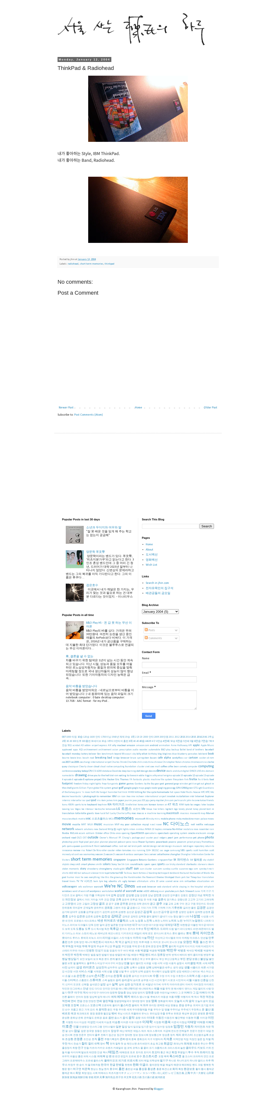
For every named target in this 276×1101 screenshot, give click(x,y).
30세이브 (96, 741)
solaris (107, 864)
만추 (70, 942)
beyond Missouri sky (125, 754)
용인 (109, 1010)
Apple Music (207, 745)
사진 (65, 967)
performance (185, 838)
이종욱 (166, 1022)
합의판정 (154, 1065)
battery (84, 754)
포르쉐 (132, 1056)
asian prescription (122, 750)
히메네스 (103, 1073)
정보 (135, 1035)
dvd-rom (114, 775)
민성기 (99, 950)
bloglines (167, 754)
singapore (119, 859)
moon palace (200, 819)
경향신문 (182, 900)
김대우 (73, 912)
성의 (173, 971)
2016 (199, 737)
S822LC (155, 850)
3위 (131, 741)
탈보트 (85, 1052)
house (196, 792)
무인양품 (127, 946)
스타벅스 (73, 980)
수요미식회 (146, 976)
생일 (181, 968)
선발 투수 (124, 972)
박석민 (190, 951)
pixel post (89, 842)
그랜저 (117, 908)
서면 (75, 972)
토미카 (147, 1052)
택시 (105, 1052)
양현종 (149, 992)
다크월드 (83, 925)
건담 (112, 899)
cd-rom (210, 758)
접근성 (112, 1035)
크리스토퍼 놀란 (176, 1048)
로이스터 (159, 934)
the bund (184, 873)
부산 (161, 959)
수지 (167, 976)
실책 (115, 984)
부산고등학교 (172, 959)
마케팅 (185, 938)
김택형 (142, 917)
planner (104, 842)
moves (210, 819)
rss (134, 850)
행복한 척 (209, 1065)
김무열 (90, 912)
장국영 (90, 1031)
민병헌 (90, 950)
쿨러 (145, 1048)
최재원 (188, 1044)
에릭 (114, 997)
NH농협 (112, 829)
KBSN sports (74, 805)
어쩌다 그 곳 (177, 993)
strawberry (92, 869)
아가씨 (157, 985)
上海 (187, 1073)
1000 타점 (71, 737)
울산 (208, 1009)
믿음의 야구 (116, 951)
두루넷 (139, 929)
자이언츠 (199, 1027)
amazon (131, 745)
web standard (164, 887)
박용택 (207, 951)
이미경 (203, 1018)
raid (121, 846)
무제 (134, 946)
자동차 (189, 1026)
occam (82, 833)
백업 (142, 955)
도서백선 (152, 554)
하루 (208, 1061)
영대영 (135, 1001)
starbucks (191, 864)
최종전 (196, 1044)
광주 (159, 903)
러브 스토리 (82, 934)
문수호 (141, 946)
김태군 (116, 916)
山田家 (210, 1073)
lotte (77, 813)
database (107, 771)
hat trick (122, 792)
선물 (109, 972)
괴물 (165, 904)
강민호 (157, 895)
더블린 (194, 925)
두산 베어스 (151, 929)
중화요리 (142, 1039)
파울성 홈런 (76, 1056)
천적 (112, 1044)
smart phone (88, 864)
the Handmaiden (132, 877)
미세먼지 (206, 946)
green (190, 788)
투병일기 (183, 1052)
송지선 (135, 976)
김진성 (105, 916)
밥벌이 (105, 955)
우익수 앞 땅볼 (161, 1010)
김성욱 (147, 912)
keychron (102, 805)
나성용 (204, 917)
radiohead (73, 264)
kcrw (83, 805)
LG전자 (136, 809)
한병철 (120, 1065)
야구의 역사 (81, 992)
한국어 (105, 1065)
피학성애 (154, 1061)
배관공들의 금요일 (158, 593)
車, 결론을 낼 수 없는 (79, 656)
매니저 (88, 942)
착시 (70, 1044)
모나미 (165, 942)
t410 (71, 873)
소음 (73, 976)
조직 (94, 1039)
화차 (175, 1069)
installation (182, 796)
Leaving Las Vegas (71, 809)
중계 (128, 1039)
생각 (175, 968)
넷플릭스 (123, 920)
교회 (176, 904)
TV (77, 881)
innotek (171, 796)
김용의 (190, 912)
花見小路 (137, 1077)
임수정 (161, 1027)
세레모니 (187, 972)
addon (87, 745)
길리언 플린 (189, 908)
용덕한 (103, 1009)
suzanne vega (186, 869)
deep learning (129, 771)
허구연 (77, 1069)
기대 (143, 908)
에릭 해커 (123, 996)
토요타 (156, 1052)
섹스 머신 (206, 972)
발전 (98, 955)
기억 (154, 908)
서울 (90, 971)
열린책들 (108, 1001)
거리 (87, 900)
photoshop (67, 842)
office (106, 833)
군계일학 (88, 908)
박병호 (182, 950)
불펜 (64, 963)
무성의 (92, 946)
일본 (118, 1027)
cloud (96, 766)
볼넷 (117, 959)
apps (75, 750)
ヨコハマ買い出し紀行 (155, 1073)
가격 (203, 891)
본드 (106, 959)
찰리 (84, 1043)
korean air (162, 805)
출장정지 (67, 1048)
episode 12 (189, 775)
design (144, 771)
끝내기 (163, 917)
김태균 (126, 917)
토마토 (139, 1052)
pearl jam (173, 837)
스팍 (104, 980)
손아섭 (109, 976)
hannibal (113, 792)
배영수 (135, 955)
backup (175, 750)
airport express (99, 745)
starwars (202, 864)
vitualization (203, 881)
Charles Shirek (119, 762)
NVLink (74, 833)
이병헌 (69, 1022)
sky (204, 860)
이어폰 (124, 1022)
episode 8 (79, 779)
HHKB (131, 792)
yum (176, 891)
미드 (192, 946)
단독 (90, 925)
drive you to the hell (99, 775)
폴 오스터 (187, 1056)
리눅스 (92, 938)
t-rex (209, 869)
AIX (109, 745)
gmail (115, 788)
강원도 (184, 895)
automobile (154, 750)
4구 (154, 741)
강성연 (166, 895)
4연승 (159, 741)
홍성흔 (151, 1069)
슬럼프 (111, 980)
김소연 (157, 912)
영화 (154, 1001)
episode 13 (201, 775)
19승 (127, 737)
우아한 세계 (125, 1010)
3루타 (110, 741)
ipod (93, 800)
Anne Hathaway (179, 745)
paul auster (146, 838)
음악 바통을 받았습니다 (81, 686)
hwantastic (75, 796)
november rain (206, 829)
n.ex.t (152, 825)
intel (192, 796)
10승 (80, 737)
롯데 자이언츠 (203, 933)
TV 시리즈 (86, 881)
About (149, 549)
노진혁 (148, 921)
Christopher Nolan (172, 762)
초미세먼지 (143, 1044)
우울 (150, 1010)
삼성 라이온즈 (85, 967)
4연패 (166, 741)
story (83, 868)
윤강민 (193, 1014)
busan (153, 758)
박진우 (69, 955)
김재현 (199, 912)
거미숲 (94, 900)
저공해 (167, 1031)
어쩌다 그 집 (191, 992)
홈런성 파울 (131, 1069)
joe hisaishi (180, 800)
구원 (193, 904)
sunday (166, 869)
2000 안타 (148, 737)
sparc (153, 864)
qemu (70, 846)
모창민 (187, 942)
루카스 (76, 938)
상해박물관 (158, 968)
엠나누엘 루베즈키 (149, 997)
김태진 (134, 917)
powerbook (162, 842)
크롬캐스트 (160, 1048)
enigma (168, 775)
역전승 (210, 997)
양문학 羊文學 (95, 551)
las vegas (195, 804)
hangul (103, 792)
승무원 (144, 980)
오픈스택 (95, 1005)
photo (209, 837)
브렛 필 (71, 963)
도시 (93, 929)
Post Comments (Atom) (88, 414)
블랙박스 (81, 963)
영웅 (148, 1001)
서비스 (83, 971)
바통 (137, 951)
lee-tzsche (100, 809)
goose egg (171, 788)
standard (180, 864)
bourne (65, 758)
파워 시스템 (89, 1056)
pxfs (64, 846)
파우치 (65, 1056)
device (161, 771)
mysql (145, 824)
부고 (142, 959)
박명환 (161, 950)
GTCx (196, 788)
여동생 (164, 997)
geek (162, 784)
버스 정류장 (158, 955)
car (186, 758)
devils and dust (174, 771)
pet (195, 837)
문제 (158, 946)
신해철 (85, 985)
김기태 (65, 912)
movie (66, 824)
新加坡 (65, 1077)
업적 (99, 997)
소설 (67, 976)
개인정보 (70, 899)
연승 (79, 1001)
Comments (153, 638)
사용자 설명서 (176, 963)
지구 (149, 1039)
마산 (150, 938)
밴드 (148, 955)
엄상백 (93, 997)
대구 (135, 925)
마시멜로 (171, 938)
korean (152, 804)
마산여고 (160, 938)
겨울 (154, 900)
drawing (81, 775)
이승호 (108, 1022)
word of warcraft (80, 891)
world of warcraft (125, 891)
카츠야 (93, 1048)
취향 (74, 1048)
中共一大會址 (198, 1073)
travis (72, 881)
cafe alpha (164, 757)
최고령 (159, 1044)
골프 (102, 903)
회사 (72, 1073)
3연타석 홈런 (121, 741)
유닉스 (145, 1014)
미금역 (180, 946)
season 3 (110, 854)
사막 (159, 963)
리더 (99, 938)
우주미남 (175, 1010)
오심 (211, 1001)
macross (184, 813)
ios (83, 800)
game (122, 783)
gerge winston (181, 784)
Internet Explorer (204, 796)
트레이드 (205, 1052)
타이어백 (76, 1052)
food (211, 779)
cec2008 (75, 762)
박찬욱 (78, 955)
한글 (112, 1065)
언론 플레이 (68, 997)
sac (161, 850)
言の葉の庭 (148, 1077)
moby (179, 819)
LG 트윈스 (124, 809)
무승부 (100, 946)
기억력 (161, 908)
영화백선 (152, 559)
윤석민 (210, 1013)
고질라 (86, 904)
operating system (179, 833)
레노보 (93, 934)
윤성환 (65, 1018)
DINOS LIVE (195, 771)
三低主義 (179, 1073)
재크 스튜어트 (154, 1031)
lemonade (111, 809)
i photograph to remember (96, 796)
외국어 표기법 (200, 1005)
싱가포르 (136, 984)
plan (96, 842)
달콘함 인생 (117, 925)
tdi (121, 873)
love (97, 813)
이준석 (175, 1022)
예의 (170, 1001)
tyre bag (103, 881)
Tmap (194, 877)
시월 (189, 980)
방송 (112, 955)
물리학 (172, 946)
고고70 (191, 900)
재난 (122, 1031)
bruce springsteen (139, 758)
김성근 (139, 912)
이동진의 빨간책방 (174, 1018)
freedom (78, 784)
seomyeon (139, 854)
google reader (151, 788)
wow (140, 891)
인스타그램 (96, 1027)
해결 (162, 1065)
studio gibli (119, 869)
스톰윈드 (84, 980)
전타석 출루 (93, 1035)
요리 (92, 1010)
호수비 (114, 1069)
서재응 (97, 972)
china (150, 762)
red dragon (188, 846)
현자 (106, 1069)
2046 (204, 737)
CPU (90, 771)
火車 (102, 1077)
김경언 (210, 908)
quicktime (86, 846)
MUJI (90, 825)
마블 (144, 938)
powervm (181, 842)
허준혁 (86, 1069)
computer (193, 767)
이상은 (83, 1022)
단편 (96, 925)
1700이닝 (106, 737)
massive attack (69, 819)
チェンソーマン (133, 1073)
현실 (101, 1069)
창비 (102, 1044)
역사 (196, 997)
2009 (156, 737)
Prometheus (208, 842)
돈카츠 (131, 929)
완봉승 (174, 1005)
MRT (83, 825)
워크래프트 (83, 1014)
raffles (114, 846)
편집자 (124, 1056)
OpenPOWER (137, 833)
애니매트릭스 (145, 989)
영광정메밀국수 (123, 1001)
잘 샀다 (69, 1031)
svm (196, 869)
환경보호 (189, 1069)
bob (200, 754)
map (203, 813)
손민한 (80, 976)
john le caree (193, 800)
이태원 (201, 1022)
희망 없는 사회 (90, 1073)
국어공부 (77, 908)
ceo (81, 762)
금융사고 (135, 908)
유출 (162, 1014)
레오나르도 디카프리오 (121, 934)
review (76, 850)
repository (199, 846)
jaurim (128, 800)
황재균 (210, 1069)
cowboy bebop (80, 771)
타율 (67, 1052)
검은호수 (92, 585)
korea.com (143, 805)
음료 (105, 1018)
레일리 (138, 934)
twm (95, 881)
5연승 (179, 741)
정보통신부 (155, 1035)
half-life (95, 792)
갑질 (137, 895)
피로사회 (132, 1060)
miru (157, 819)
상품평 (141, 968)
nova (196, 829)
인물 (76, 1027)
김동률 (82, 912)
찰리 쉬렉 (94, 1044)
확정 (180, 1069)
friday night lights (91, 784)
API (190, 745)
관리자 (145, 904)
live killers (158, 809)
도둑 (72, 929)
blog (160, 754)
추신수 (204, 1044)
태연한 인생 (95, 1052)
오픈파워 (107, 1005)
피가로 (122, 1060)
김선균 (130, 912)
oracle (191, 833)
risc (83, 850)
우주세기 (186, 1010)
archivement (104, 750)
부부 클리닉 (151, 959)
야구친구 (94, 993)
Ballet (183, 750)
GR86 (184, 788)
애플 (156, 989)
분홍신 (196, 959)
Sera (146, 854)
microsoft (140, 819)
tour (199, 877)
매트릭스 (110, 942)
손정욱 (117, 976)
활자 (198, 1069)
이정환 (157, 1022)
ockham (90, 833)
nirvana (167, 829)
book (211, 753)
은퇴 (80, 1018)
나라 (186, 917)
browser (125, 758)
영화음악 (163, 1001)
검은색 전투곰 (129, 900)
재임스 (137, 1031)
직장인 (193, 1039)
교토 (170, 904)
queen (76, 846)
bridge (116, 758)
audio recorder (140, 750)
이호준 (67, 1027)
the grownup (116, 877)
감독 (113, 895)
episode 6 (68, 779)
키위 (208, 1048)
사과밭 (147, 963)
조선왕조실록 (201, 1035)
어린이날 (165, 993)
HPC (203, 792)
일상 (124, 1027)
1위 (133, 737)
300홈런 (86, 741)
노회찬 (156, 921)
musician (108, 825)
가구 (208, 891)
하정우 (71, 1065)
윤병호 (201, 1014)
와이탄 (152, 1005)
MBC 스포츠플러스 (97, 819)
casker (202, 758)
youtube (169, 891)
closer (90, 767)
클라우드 (191, 1048)
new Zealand (100, 829)
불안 (211, 959)
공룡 (116, 904)
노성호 (139, 921)
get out (200, 784)
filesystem (178, 779)
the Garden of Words (200, 873)
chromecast (197, 762)
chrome (186, 762)
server (152, 854)
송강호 (127, 976)
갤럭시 (80, 900)
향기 (70, 1069)
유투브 (169, 1014)
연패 (99, 1001)
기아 (148, 908)
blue (174, 754)
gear (157, 784)
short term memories (91, 264)
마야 (178, 938)
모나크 (173, 942)
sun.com (157, 869)
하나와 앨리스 (197, 1061)
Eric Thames (122, 779)
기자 (168, 908)
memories (124, 818)
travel (65, 881)
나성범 (195, 916)
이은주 (138, 1022)
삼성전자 (101, 967)
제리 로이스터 (184, 1035)
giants (75, 788)
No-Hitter (177, 829)
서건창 (68, 972)
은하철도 (89, 1018)
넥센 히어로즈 (106, 920)
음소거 (118, 1018)
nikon (132, 829)
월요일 (107, 1014)
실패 (121, 985)
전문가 (193, 1031)
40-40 (136, 741)
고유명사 (70, 904)
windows (67, 891)
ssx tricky (170, 864)
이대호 (151, 1018)
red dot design (150, 846)
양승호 (122, 992)
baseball (209, 749)
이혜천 (210, 1022)
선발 (115, 971)
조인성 (87, 1039)
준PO (122, 1039)
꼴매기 (155, 917)
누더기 (187, 921)
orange (210, 833)
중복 (133, 1039)
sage (166, 850)
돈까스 (123, 929)
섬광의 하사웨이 (152, 972)
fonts (206, 779)
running (141, 850)
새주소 (168, 968)
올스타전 (125, 1005)
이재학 (147, 1022)
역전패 (66, 1001)
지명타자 (158, 1039)
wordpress (95, 891)
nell (193, 824)
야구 (70, 992)
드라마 (164, 929)
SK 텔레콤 (196, 860)
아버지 (189, 985)
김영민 (182, 912)
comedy (183, 767)
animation (164, 745)
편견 (117, 1056)
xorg (156, 891)
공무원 (124, 904)
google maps (138, 788)
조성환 (69, 1039)
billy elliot (142, 754)
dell (138, 771)
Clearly (82, 767)
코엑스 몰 (138, 1048)
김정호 (206, 912)
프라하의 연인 (200, 1056)
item (103, 800)
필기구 (164, 1060)
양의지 (141, 993)
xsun (161, 891)
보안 (82, 959)
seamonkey (89, 854)
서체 (104, 972)
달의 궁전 (105, 925)
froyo (104, 784)
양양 (134, 993)
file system (166, 779)
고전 (78, 904)
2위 (64, 741)
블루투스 (92, 963)
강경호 (143, 895)
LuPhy (128, 813)
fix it (200, 779)
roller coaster (108, 850)
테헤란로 (125, 1052)
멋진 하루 (138, 942)
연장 (85, 1001)
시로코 (171, 980)
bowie (73, 758)
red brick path (135, 846)
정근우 (120, 1035)
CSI (94, 771)
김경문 (201, 907)
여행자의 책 (187, 997)
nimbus (140, 829)
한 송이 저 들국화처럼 (88, 1065)
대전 (176, 925)
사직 (211, 963)
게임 (140, 900)
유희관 (177, 1014)
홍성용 (143, 1069)
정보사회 (143, 1035)
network (68, 829)
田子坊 (119, 1077)
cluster (140, 767)
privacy (197, 842)
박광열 (144, 950)
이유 (131, 1022)
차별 (208, 1039)
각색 (107, 895)
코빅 (129, 1048)
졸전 (101, 1039)
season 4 (120, 854)
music (98, 824)
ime (133, 796)
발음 (93, 955)
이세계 (100, 1022)
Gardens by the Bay (144, 784)
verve (175, 881)
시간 (151, 980)
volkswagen (69, 886)
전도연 (175, 1031)
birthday (152, 754)
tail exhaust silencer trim (91, 873)
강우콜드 (175, 895)
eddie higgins (145, 775)
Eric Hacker (108, 779)
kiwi (135, 805)
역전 (202, 997)
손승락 (90, 976)
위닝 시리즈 (124, 1014)
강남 (150, 895)
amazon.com (142, 745)
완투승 (188, 1005)
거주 (100, 900)
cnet (147, 767)
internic (66, 800)
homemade (163, 792)
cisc (205, 762)
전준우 (82, 1035)
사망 (165, 963)
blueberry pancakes (187, 754)
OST (85, 838)
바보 (131, 950)
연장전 (92, 1001)
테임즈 (113, 1052)
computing (206, 766)
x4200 (146, 891)
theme (160, 877)
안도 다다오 (95, 989)
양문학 (113, 993)
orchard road (69, 837)
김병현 (122, 912)
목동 (196, 942)
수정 (161, 976)
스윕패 (204, 976)
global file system (102, 788)
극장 (123, 908)
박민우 (171, 950)
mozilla (76, 824)
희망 (78, 1073)
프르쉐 (89, 1061)
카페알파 (118, 1048)
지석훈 (167, 1039)
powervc (172, 842)
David (115, 771)
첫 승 (123, 1044)
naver (159, 825)
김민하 (106, 912)
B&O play (166, 750)
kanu (65, 805)
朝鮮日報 (83, 1077)
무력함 (77, 946)
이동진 (160, 1018)
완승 (181, 1005)
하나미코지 (183, 1061)
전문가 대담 (204, 1031)
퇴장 (174, 1052)
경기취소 (172, 900)
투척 (196, 1052)
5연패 (186, 741)
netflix (199, 824)
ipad (88, 800)
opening (126, 833)
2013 (182, 737)
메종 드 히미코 (152, 942)
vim (182, 881)
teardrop (153, 873)
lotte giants (87, 813)
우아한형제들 (139, 1010)
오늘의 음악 (201, 1001)
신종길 (204, 980)
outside (92, 837)
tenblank (174, 873)
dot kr (71, 775)
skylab (65, 864)
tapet (107, 873)
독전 (106, 929)
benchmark (108, 754)
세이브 (196, 972)
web (139, 886)
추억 (211, 1044)
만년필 (204, 938)
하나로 (172, 1061)
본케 (112, 959)
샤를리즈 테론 (198, 968)
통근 (162, 1052)
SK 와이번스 (181, 859)
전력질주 (184, 1031)
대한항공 (185, 925)
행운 (64, 1069)
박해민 (86, 955)
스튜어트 (95, 980)
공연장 (132, 904)
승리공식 (127, 980)
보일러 (89, 959)
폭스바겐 (175, 1056)
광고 (152, 904)
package (136, 838)
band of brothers (195, 750)
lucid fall (105, 813)
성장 (178, 972)
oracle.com (201, 833)
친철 (86, 1048)
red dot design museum (169, 846)
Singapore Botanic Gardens (142, 860)
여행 (177, 997)
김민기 (98, 912)
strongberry (105, 869)
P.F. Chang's (125, 838)
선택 (140, 972)
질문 (199, 1039)
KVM (181, 805)
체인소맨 (132, 1044)
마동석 (128, 938)
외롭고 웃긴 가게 (80, 1010)
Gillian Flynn (86, 788)
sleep (72, 864)
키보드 (201, 1048)
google (128, 788)
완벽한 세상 (163, 1005)
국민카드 (201, 904)
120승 (86, 737)
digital (186, 771)
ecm (136, 775)
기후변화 (176, 908)
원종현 (99, 1014)
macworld (195, 813)
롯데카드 (67, 938)
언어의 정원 (82, 997)
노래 (131, 921)
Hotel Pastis (186, 792)
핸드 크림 (197, 1065)
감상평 (130, 895)
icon (123, 796)
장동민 (98, 1031)
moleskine (188, 819)
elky (155, 775)
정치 (172, 1035)
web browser (149, 886)
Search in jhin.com (157, 583)
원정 (92, 1014)
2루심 (211, 737)
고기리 (200, 900)
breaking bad (103, 757)
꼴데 (148, 917)
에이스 (135, 997)
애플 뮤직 (165, 989)
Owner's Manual (109, 838)
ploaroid (113, 842)
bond (204, 754)
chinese (158, 762)
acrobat (76, 745)
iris (99, 800)
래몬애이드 (205, 929)
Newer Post (66, 407)
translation (208, 877)
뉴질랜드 (197, 921)
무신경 (108, 946)
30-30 (69, 741)
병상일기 (73, 959)
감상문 (121, 895)
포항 (160, 1056)
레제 (144, 934)
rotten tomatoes (124, 850)
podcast (121, 842)
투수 (191, 1052)
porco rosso (132, 842)
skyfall (210, 860)
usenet (168, 881)
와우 (145, 1005)
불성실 (204, 959)
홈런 (122, 1069)
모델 (179, 942)
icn (119, 796)
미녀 (187, 946)
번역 (168, 955)
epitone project (93, 779)
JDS (143, 800)
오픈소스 (85, 1005)
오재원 (66, 1005)
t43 (75, 873)
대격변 (128, 925)
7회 (210, 741)
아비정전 (199, 985)
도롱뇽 (80, 929)
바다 (125, 951)
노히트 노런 (175, 921)
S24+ (148, 850)
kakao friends (207, 800)
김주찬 (72, 917)
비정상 (120, 963)
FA (131, 779)
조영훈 (78, 1039)
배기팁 (127, 955)
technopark (163, 873)
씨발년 (149, 985)
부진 (183, 959)
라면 (195, 929)
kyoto (187, 805)
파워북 (101, 1056)
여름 (171, 997)
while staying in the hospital (187, 887)
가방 (85, 895)
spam (147, 864)
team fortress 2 (140, 873)
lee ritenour (87, 809)
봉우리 (128, 959)
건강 (106, 900)
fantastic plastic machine (146, 779)
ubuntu (113, 881)
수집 (172, 976)
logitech (169, 809)
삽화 (126, 967)
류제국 (84, 938)
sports (161, 864)
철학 (117, 1044)
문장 (153, 946)
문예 (147, 946)
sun (136, 869)
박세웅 (199, 950)
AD (82, 745)
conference (67, 771)
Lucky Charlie (117, 813)
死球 (96, 1077)
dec (120, 771)
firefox (193, 779)
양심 (129, 993)
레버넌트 (103, 934)
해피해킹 (187, 1065)
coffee (164, 766)
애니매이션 (131, 989)
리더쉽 (106, 938)
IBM (114, 796)
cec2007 (66, 762)
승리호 (136, 980)
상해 (148, 967)
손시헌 (99, 976)
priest (190, 842)
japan (121, 800)
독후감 (114, 929)
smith (98, 864)
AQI (81, 750)
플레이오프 (111, 1060)
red (125, 846)
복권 (101, 959)
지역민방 (178, 1039)
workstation (108, 891)
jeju (148, 800)
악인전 (65, 989)
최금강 (168, 1043)
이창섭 (183, 1022)
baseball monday (71, 754)
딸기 (177, 929)
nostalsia (188, 829)
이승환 (116, 1022)
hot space (175, 792)
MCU (111, 819)
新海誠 (73, 1077)
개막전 (207, 895)
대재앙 (169, 925)
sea (81, 854)
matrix (81, 819)
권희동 (108, 908)
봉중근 (135, 959)
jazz (139, 800)
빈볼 (127, 963)
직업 (186, 1039)
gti (200, 788)
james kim (112, 800)
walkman (88, 887)
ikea (128, 796)
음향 (138, 1018)
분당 (189, 959)
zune (197, 891)
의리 (143, 1018)
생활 (187, 967)
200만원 (164, 737)
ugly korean (129, 881)
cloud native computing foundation (118, 767)
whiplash (209, 887)
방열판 (119, 955)
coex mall (155, 767)
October (99, 833)
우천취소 (196, 1010)
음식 (125, 1018)
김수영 (165, 912)
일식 (130, 1027)
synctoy (203, 869)
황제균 (65, 1073)
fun (109, 784)
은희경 (98, 1018)
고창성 (94, 904)
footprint (67, 783)
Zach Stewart (187, 891)
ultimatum (142, 881)
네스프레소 (90, 921)
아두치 (165, 985)
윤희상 (74, 1018)
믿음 (106, 951)
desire (152, 771)
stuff (129, 869)
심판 (127, 984)
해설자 (169, 1065)
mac (134, 813)
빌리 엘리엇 (136, 963)
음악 (132, 1017)
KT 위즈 (173, 804)
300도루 (77, 741)
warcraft (98, 886)
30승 (104, 741)
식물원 (196, 980)
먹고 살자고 (126, 942)
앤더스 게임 (191, 989)
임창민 (178, 1027)
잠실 (77, 1031)
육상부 (185, 1014)
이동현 (189, 1018)
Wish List (151, 564)
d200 (99, 771)
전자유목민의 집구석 (159, 588)
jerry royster (157, 800)
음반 (111, 1018)
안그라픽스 (76, 989)
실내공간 (95, 985)
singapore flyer (165, 860)
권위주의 (99, 908)
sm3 (77, 864)
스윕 (198, 976)
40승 (142, 741)
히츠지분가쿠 (116, 1073)
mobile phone (168, 819)
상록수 (133, 968)
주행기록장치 (111, 1039)
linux (149, 809)
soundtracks (136, 864)
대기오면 (143, 925)
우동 (115, 1010)
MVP (117, 825)
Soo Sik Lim (123, 864)
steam (210, 864)
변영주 (207, 955)
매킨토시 (98, 942)
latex (203, 805)
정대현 (128, 1035)
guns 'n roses (83, 792)
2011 (171, 737)
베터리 (183, 955)
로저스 (168, 934)
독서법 (100, 929)
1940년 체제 (118, 737)
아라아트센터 (177, 985)
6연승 (197, 741)
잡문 (83, 1031)
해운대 (177, 1065)
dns (204, 771)
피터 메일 (143, 1061)
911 (69, 745)
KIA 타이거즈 (116, 804)
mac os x (141, 813)
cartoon (193, 757)
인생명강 (84, 1027)
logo (176, 809)
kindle (129, 805)
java (135, 800)
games (130, 783)
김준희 (89, 917)
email (161, 775)
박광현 (153, 951)
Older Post (210, 407)
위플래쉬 (136, 1014)
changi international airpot (97, 762)
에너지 (106, 997)
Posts (150, 630)
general (169, 783)
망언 (81, 942)
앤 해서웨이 (177, 989)
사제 (205, 963)
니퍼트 (207, 921)
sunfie (174, 869)
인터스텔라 (109, 1027)
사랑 (154, 963)
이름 (196, 1018)
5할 (192, 741)
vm (212, 881)
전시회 (68, 1035)
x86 (152, 891)
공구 (111, 904)
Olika (112, 833)
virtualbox (190, 881)
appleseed (67, 750)
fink (186, 779)
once (118, 833)
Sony (114, 864)
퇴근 (168, 1052)
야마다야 (104, 993)
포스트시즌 (149, 1056)
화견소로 (167, 1069)
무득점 (69, 946)
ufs (119, 881)
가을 (91, 895)
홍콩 (158, 1069)
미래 (198, 946)
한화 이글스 (140, 1064)
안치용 (114, 989)
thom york (180, 877)
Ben (99, 754)
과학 (139, 904)
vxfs (80, 887)
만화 (76, 942)
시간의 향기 (160, 980)
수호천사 (181, 976)
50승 (172, 741)
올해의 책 (137, 1005)
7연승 (204, 741)
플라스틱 (98, 1061)
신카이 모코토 (73, 985)
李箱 (90, 1077)
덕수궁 (202, 925)
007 (64, 737)
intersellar (76, 800)
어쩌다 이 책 (206, 992)
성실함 (166, 972)
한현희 (128, 1065)
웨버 (114, 1013)
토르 (132, 1052)
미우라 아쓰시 (77, 951)
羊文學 (127, 1077)
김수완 (174, 912)
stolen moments (70, 869)
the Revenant (149, 877)
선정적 (134, 972)
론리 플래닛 (179, 934)
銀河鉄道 (160, 1077)
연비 (73, 1001)
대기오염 (153, 925)
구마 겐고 (184, 904)
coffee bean (173, 767)
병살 (65, 959)
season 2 (100, 854)
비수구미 (110, 963)
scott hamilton (200, 850)
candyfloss (178, 758)
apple (196, 745)
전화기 (104, 1035)
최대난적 (178, 1044)
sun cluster (146, 869)
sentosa (129, 854)
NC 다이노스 (176, 824)
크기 (151, 1048)
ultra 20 (154, 881)
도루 (87, 929)
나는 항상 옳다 (176, 917)
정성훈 (166, 1035)
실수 (108, 985)
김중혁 (97, 917)
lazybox (210, 805)
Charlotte (132, 762)
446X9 (148, 741)
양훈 (156, 993)
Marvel (210, 813)
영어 (142, 1001)
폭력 (166, 1056)
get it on (193, 784)
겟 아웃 (147, 900)
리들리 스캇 (117, 938)
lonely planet (185, 809)
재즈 (143, 1031)
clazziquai (73, 767)
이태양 (191, 1022)
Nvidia (65, 833)
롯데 (189, 933)
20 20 (139, 737)
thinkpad (109, 264)
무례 (84, 946)
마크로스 (195, 938)
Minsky (150, 819)
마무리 (137, 938)
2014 (188, 737)
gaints (115, 784)
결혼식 (162, 899)
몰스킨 (204, 942)
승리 (118, 980)
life (143, 809)
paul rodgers (160, 838)
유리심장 (155, 1014)
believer (92, 754)
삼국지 (71, 968)
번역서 (175, 955)
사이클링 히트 (193, 963)
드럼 (171, 929)
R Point (95, 846)
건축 (118, 899)
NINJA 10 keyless (154, 829)
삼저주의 (112, 968)
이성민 (91, 1022)
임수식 (153, 1027)
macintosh (172, 813)
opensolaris (151, 833)
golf (121, 787)
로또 (150, 934)
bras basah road (85, 758)
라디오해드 (186, 929)
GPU (178, 788)
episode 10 (178, 775)
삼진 (120, 968)
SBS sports (186, 850)
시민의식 (181, 980)
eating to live (126, 775)
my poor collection (130, 824)
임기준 (145, 1027)
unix (161, 881)
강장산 (193, 895)
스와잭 (190, 976)
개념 (199, 895)
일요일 (137, 1027)
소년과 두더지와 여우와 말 (103, 527)
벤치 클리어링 (195, 955)
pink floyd (78, 842)
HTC (208, 792)
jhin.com (169, 800)
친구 (80, 1048)
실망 (103, 984)
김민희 (114, 912)
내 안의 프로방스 (74, 921)
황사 (203, 1069)
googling (162, 788)
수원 (156, 976)
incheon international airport (151, 796)
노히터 (164, 921)
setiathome (163, 854)
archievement (90, 750)
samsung (175, 850)
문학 (165, 946)
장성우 (115, 1031)
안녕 (85, 989)
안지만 (106, 989)
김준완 (81, 916)
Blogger (158, 1089)
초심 (152, 1044)
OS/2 (79, 838)
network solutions (84, 829)
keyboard (92, 804)
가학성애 (100, 895)
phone (201, 837)
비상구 (101, 963)
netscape (209, 824)
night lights (123, 829)
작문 (208, 1027)
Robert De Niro (93, 850)
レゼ (170, 1073)
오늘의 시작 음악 (184, 1001)
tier (188, 877)
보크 (95, 959)
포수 (139, 1056)
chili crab (142, 762)
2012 (177, 737)
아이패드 (209, 985)
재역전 (129, 1031)
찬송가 (77, 1044)
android (154, 745)
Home (138, 407)
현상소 (94, 1069)
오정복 (75, 1005)
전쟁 (75, 1035)
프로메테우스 (77, 1061)
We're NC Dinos (119, 886)
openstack (163, 833)
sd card (75, 854)
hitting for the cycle (145, 792)
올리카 (116, 1005)
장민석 (106, 1031)
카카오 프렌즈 (105, 1048)
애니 (121, 989)
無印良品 (110, 1077)
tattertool (114, 873)
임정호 (169, 1027)
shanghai (175, 854)
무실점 (117, 946)
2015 (193, 737)
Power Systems (146, 842)
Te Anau (128, 873)
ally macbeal (119, 745)
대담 (161, 925)
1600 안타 (95, 737)
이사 (76, 1022)
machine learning (156, 813)
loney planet (199, 809)
